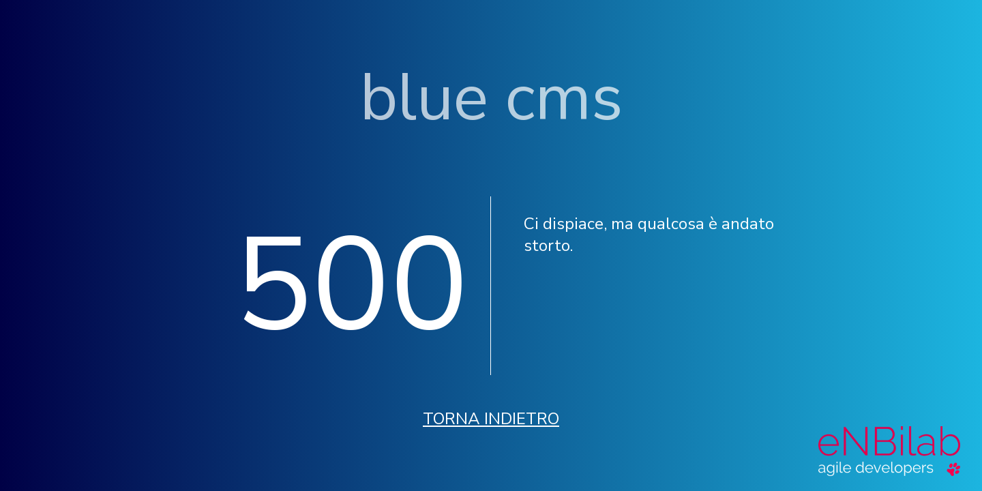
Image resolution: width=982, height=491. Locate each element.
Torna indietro (491, 419)
